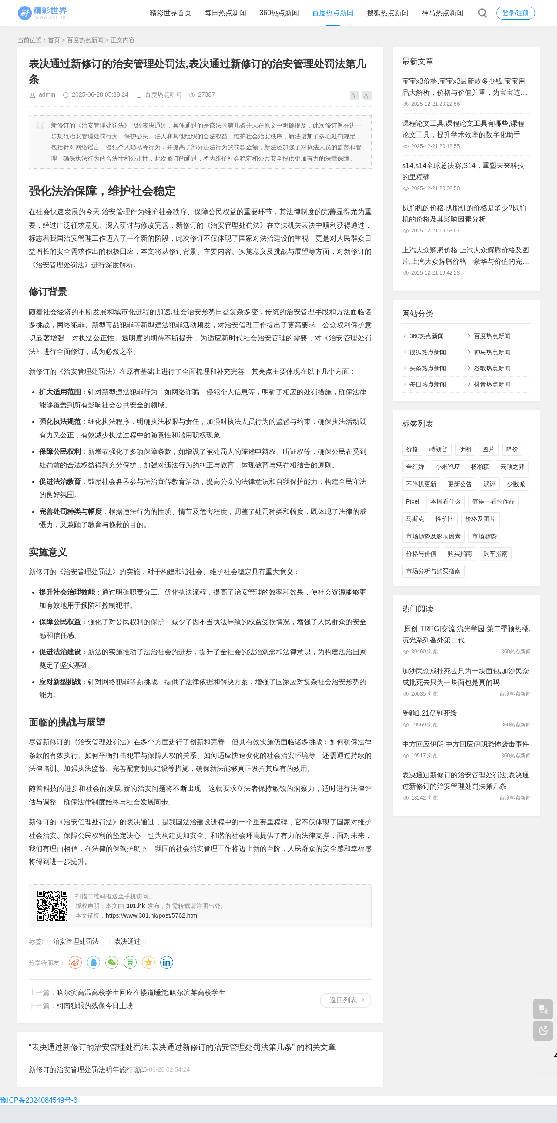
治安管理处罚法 (76, 941)
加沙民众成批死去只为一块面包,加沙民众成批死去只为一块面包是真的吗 (465, 676)
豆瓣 (130, 962)
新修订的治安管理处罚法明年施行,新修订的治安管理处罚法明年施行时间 (89, 1069)
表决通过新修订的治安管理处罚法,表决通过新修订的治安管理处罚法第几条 (465, 780)
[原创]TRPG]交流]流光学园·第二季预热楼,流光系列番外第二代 (466, 634)
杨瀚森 (480, 466)
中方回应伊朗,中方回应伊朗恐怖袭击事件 (465, 744)
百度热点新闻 (333, 13)
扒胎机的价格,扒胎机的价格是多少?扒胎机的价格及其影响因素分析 (464, 213)
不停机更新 (421, 484)
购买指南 (460, 553)
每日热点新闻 (225, 13)
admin (47, 94)
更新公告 (460, 484)
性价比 (445, 518)
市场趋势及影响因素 (433, 536)
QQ (93, 962)
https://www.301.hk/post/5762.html (152, 915)
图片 (489, 449)
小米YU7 (448, 466)
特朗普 (438, 449)
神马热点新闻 (442, 13)
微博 (75, 962)
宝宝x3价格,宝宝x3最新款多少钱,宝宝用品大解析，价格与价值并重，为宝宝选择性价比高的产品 (464, 87)
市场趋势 (484, 536)
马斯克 (415, 518)
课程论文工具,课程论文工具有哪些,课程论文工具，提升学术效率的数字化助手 (463, 129)
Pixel (412, 501)
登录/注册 (516, 13)
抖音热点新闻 (492, 384)
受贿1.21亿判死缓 (429, 713)
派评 (489, 484)
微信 (111, 962)
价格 (412, 449)
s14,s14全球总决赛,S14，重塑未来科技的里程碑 (463, 171)
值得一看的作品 (493, 501)
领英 (166, 962)
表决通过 (127, 941)
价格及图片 (480, 518)
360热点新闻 (279, 13)
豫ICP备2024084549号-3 (38, 1100)
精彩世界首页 (170, 13)
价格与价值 (421, 553)
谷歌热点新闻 (492, 368)
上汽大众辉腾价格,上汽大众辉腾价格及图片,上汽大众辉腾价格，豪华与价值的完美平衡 (465, 256)
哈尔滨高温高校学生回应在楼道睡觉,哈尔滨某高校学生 (141, 992)
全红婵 (415, 466)
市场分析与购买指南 (433, 571)
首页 (54, 40)
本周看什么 (445, 501)
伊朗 (465, 449)
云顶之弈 (512, 466)
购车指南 (495, 553)
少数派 (516, 484)
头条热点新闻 (427, 368)
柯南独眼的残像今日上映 (95, 1005)
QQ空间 (148, 962)
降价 (512, 449)
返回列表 (343, 1000)
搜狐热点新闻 (388, 13)
